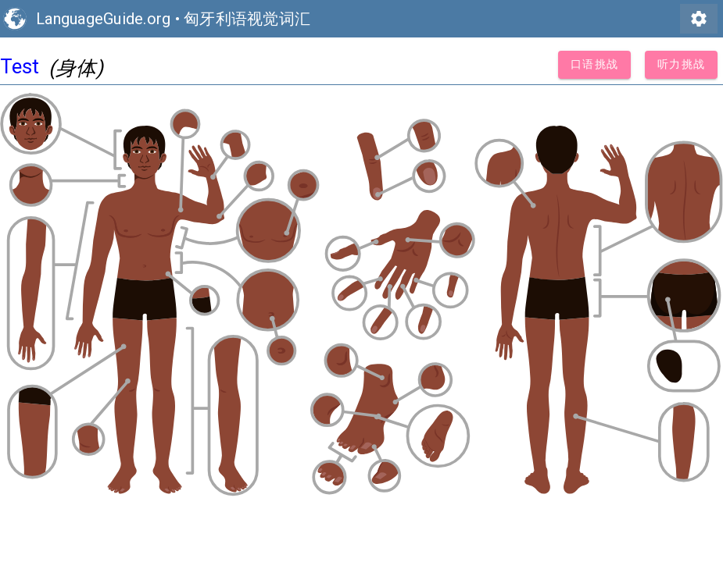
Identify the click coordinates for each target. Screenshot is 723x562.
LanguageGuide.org (103, 18)
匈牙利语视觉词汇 (247, 18)
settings (698, 18)
